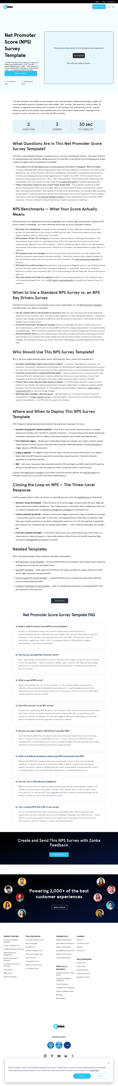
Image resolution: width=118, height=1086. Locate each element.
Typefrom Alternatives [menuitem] (64, 954)
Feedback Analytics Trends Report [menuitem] (65, 974)
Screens (57, 129)
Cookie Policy (94, 1070)
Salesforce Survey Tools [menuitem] (34, 965)
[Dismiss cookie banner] (108, 1063)
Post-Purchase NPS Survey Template (31, 578)
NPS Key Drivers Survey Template (30, 562)
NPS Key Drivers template (91, 305)
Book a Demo (99, 7)
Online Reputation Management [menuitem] (10, 954)
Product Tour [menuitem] (81, 963)
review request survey (40, 397)
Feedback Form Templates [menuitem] (65, 988)
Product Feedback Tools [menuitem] (34, 950)
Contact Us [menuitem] (111, 2)
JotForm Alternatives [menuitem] (63, 958)
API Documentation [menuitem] (83, 973)
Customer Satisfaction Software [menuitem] (11, 965)
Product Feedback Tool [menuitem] (12, 945)
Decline (100, 1076)
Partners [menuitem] (80, 947)
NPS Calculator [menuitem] (61, 998)
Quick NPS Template (24, 570)
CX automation (93, 444)
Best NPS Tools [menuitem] (31, 947)
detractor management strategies (57, 510)
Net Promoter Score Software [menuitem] (11, 959)
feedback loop (83, 497)
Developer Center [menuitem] (83, 977)
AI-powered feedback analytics (51, 197)
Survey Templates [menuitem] (62, 984)
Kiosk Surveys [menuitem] (8, 969)
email (29, 429)
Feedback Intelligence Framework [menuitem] (63, 979)
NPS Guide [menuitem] (59, 995)
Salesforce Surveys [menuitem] (10, 977)
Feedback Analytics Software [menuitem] (14, 949)
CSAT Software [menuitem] (31, 958)
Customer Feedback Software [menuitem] (11, 941)
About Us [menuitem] (80, 940)
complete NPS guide (68, 182)
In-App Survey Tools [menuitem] (32, 961)
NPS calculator (59, 113)
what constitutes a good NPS (87, 259)
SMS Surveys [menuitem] (8, 973)
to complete (85, 129)
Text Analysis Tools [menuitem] (32, 968)
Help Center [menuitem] (81, 966)
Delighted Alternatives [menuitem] (64, 940)
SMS (17, 464)
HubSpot (40, 473)
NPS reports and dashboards (60, 280)
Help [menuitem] (103, 2)
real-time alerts (90, 473)
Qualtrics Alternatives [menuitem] (63, 947)
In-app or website (23, 452)
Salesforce (28, 473)
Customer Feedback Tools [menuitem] (35, 940)
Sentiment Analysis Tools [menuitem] (34, 954)
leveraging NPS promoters (37, 540)
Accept (82, 1076)
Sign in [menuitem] (98, 2)
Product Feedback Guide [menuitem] (64, 991)
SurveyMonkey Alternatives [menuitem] (65, 950)
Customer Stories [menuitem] (83, 943)
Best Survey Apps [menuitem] (31, 943)
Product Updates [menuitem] (83, 970)
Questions (28, 129)
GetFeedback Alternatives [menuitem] (65, 943)
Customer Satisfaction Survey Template (33, 586)
